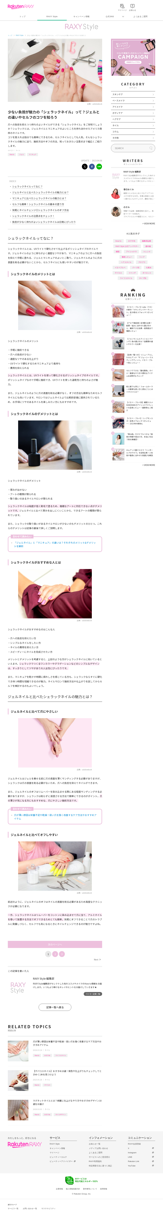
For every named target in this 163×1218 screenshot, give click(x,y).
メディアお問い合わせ (98, 1148)
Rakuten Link (133, 1161)
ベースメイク (118, 100)
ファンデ (132, 273)
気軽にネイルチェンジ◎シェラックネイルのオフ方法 (40, 210)
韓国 (117, 251)
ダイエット (147, 273)
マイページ (54, 1152)
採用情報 (103, 1189)
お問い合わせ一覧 (30, 1209)
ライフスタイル (60, 1055)
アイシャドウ (131, 251)
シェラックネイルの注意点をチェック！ (33, 216)
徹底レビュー (127, 257)
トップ (22, 16)
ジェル (21, 154)
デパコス (47, 1085)
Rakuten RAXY (21, 6)
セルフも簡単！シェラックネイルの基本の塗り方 (38, 204)
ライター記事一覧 (93, 994)
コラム (115, 131)
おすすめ (47, 1055)
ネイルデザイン (60, 1114)
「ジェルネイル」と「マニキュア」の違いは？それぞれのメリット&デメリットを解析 (55, 544)
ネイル (18, 150)
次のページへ (55, 944)
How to (12, 154)
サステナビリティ (48, 1209)
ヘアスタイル (126, 262)
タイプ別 (142, 278)
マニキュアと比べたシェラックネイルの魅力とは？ (39, 198)
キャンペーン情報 (81, 16)
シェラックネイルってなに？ (27, 186)
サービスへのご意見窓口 (99, 1157)
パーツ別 (135, 267)
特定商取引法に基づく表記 (100, 1166)
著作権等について (90, 1189)
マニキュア (32, 154)
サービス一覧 (13, 1209)
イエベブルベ (120, 267)
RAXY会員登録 (134, 1144)
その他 (115, 137)
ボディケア (117, 112)
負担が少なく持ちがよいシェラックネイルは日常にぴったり (44, 222)
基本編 (148, 246)
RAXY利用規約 (95, 1161)
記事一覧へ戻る (55, 1007)
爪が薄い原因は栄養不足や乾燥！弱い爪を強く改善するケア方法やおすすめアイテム (55, 816)
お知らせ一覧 (94, 1144)
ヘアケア (116, 119)
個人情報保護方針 (73, 1189)
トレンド (146, 251)
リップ (141, 257)
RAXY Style (51, 16)
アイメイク (117, 106)
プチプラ (141, 262)
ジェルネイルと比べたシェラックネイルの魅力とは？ (40, 192)
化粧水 (148, 267)
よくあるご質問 (140, 16)
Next (97, 959)
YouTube (131, 1166)
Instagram (132, 1152)
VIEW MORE (148, 223)
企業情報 (59, 1189)
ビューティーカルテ (58, 1157)
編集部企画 (146, 241)
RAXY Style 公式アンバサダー (127, 246)
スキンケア (117, 94)
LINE (130, 1157)
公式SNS (110, 16)
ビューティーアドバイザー (61, 1161)
